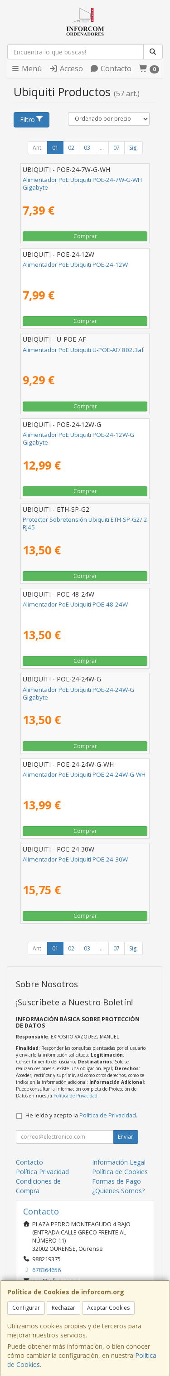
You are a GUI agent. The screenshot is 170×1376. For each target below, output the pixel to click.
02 (71, 148)
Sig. (133, 148)
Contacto (110, 68)
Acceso (66, 68)
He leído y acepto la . (81, 1115)
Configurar (26, 1308)
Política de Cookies (120, 1171)
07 (116, 148)
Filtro (32, 119)
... (102, 148)
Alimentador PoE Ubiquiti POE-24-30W (75, 859)
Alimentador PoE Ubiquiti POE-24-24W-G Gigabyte (78, 693)
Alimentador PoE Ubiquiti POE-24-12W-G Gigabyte (78, 438)
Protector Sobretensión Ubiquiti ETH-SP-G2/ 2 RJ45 (85, 523)
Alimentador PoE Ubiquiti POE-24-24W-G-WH (84, 774)
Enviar (125, 1137)
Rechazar (63, 1308)
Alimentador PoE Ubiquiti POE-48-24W (75, 604)
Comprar (85, 236)
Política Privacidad (42, 1171)
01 (55, 148)
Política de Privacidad (75, 1095)
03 (87, 148)
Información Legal (119, 1162)
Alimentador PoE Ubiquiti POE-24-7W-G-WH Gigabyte (82, 183)
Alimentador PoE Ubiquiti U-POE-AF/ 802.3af (83, 350)
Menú (26, 68)
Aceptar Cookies (108, 1308)
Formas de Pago (116, 1181)
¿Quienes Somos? (118, 1190)
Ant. (38, 148)
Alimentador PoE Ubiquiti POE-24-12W (75, 264)
